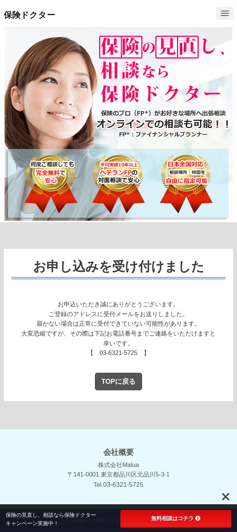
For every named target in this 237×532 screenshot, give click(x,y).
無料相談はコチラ (176, 518)
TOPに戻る (118, 381)
